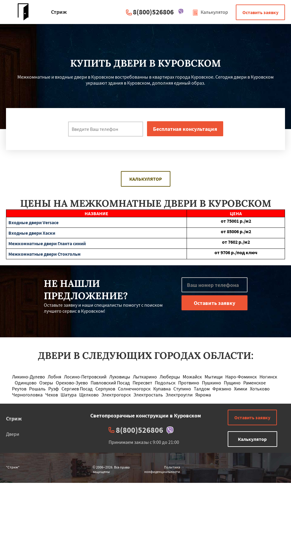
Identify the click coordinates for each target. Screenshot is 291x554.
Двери (12, 434)
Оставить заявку (260, 12)
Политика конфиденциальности (162, 469)
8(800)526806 (153, 12)
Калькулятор (210, 12)
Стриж (14, 418)
